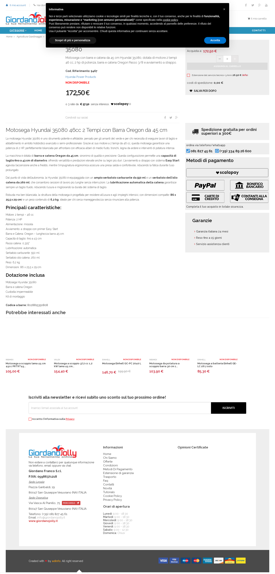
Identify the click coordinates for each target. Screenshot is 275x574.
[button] (224, 9)
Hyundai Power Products (81, 78)
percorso (71, 505)
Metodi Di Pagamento (118, 471)
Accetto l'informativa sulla (51, 420)
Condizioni (110, 467)
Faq (105, 482)
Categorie (17, 30)
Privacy (70, 420)
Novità (107, 490)
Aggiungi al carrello (227, 71)
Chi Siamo (110, 459)
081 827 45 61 (208, 157)
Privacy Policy (112, 501)
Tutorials (109, 494)
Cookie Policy (112, 497)
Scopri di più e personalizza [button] (72, 40)
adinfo (56, 562)
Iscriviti (228, 409)
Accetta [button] (215, 40)
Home (38, 30)
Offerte (107, 463)
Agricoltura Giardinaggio (30, 37)
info (249, 80)
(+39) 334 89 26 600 (241, 157)
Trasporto (109, 478)
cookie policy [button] (170, 19)
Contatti (258, 30)
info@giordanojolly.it (51, 519)
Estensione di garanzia (118, 474)
